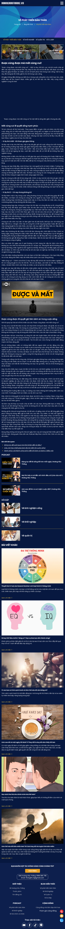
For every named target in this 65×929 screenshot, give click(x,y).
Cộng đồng (47, 903)
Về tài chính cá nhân (17, 914)
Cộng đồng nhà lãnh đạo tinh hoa (48, 907)
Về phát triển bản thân (43, 24)
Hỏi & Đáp (50, 40)
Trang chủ (17, 24)
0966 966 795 (41, 876)
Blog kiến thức (28, 24)
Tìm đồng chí (17, 895)
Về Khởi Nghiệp (28, 40)
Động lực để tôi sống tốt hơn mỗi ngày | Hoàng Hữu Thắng (41, 463)
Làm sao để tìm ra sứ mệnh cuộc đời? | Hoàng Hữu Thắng (41, 490)
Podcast (17, 903)
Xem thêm (32, 871)
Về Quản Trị (40, 40)
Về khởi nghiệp (17, 911)
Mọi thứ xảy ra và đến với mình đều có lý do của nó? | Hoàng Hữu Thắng (42, 476)
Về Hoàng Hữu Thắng (17, 888)
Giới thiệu (17, 884)
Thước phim (17, 891)
